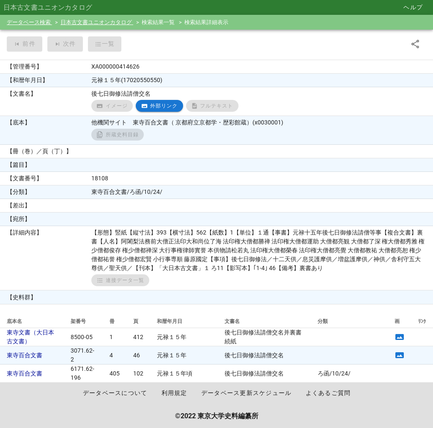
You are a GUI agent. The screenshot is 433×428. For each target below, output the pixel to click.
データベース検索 (29, 22)
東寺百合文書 (24, 355)
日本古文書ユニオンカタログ (96, 22)
